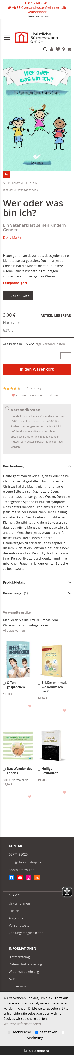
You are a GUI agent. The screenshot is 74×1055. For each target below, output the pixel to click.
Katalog (45, 16)
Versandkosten (20, 925)
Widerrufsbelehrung (24, 971)
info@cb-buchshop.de (25, 862)
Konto (51, 49)
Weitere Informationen (22, 1024)
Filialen (63, 49)
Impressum (17, 986)
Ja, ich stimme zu (36, 1050)
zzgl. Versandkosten (50, 344)
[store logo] (37, 33)
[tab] (37, 466)
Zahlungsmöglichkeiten (26, 933)
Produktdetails (14, 582)
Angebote (16, 918)
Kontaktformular (21, 870)
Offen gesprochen (16, 684)
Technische (20, 1032)
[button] (29, 706)
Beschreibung (13, 466)
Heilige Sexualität (50, 770)
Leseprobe (19, 296)
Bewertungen (15, 593)
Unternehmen (32, 16)
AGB (12, 979)
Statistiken (46, 1032)
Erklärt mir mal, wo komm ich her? (54, 686)
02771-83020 (37, 3)
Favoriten (57, 49)
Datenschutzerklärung (25, 964)
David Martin (12, 237)
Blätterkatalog (19, 957)
